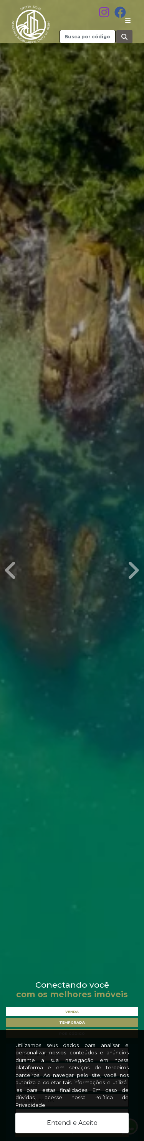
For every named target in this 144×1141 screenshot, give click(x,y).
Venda (72, 1011)
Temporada (72, 1022)
